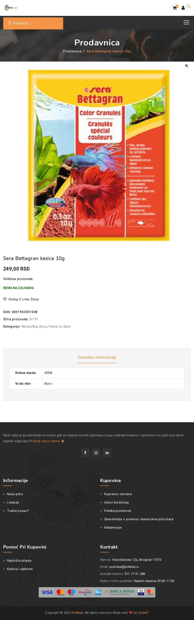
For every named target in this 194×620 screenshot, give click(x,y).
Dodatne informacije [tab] (97, 357)
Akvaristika (29, 326)
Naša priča (15, 494)
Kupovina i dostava (118, 494)
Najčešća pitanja (19, 561)
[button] (186, 65)
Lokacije (13, 502)
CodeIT (143, 613)
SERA (48, 373)
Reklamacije (113, 527)
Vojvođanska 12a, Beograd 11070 (136, 560)
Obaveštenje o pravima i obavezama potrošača (139, 519)
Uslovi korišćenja (116, 502)
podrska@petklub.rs (124, 567)
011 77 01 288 (135, 574)
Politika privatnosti (117, 511)
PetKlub (77, 613)
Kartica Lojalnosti (20, 569)
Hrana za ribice (60, 326)
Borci (43, 326)
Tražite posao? (18, 511)
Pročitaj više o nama (47, 441)
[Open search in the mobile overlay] (188, 6)
